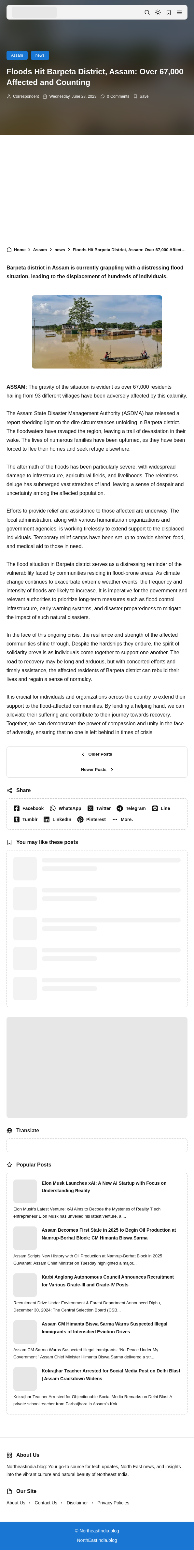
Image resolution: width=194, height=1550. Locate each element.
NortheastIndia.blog (99, 1530)
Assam (17, 55)
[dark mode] (158, 12)
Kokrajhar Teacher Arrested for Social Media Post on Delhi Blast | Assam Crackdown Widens (111, 1374)
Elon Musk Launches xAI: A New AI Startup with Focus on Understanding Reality (104, 1187)
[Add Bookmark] (140, 96)
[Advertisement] (97, 187)
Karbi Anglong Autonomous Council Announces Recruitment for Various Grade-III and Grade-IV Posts (108, 1280)
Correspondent (26, 96)
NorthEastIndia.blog (97, 1540)
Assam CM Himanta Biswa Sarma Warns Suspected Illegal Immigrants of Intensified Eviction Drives (104, 1327)
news (40, 55)
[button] (179, 12)
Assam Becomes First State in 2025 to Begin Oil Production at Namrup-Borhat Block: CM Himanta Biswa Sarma (109, 1233)
